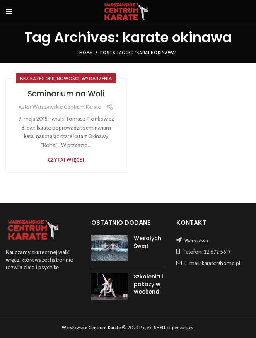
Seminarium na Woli (65, 93)
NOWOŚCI (68, 78)
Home (85, 52)
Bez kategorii (37, 78)
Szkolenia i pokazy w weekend (148, 284)
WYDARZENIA (97, 78)
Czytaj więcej (66, 159)
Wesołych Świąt (147, 242)
